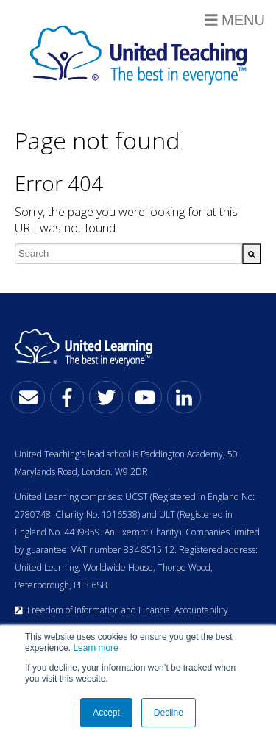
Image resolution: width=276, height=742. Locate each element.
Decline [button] (168, 712)
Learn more (95, 648)
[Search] (251, 253)
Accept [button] (106, 712)
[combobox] (128, 253)
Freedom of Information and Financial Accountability (121, 610)
